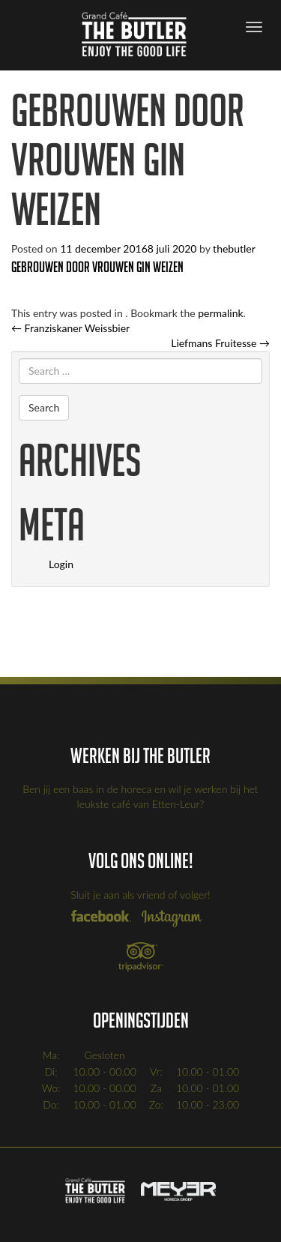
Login (61, 564)
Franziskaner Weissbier (70, 328)
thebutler (234, 248)
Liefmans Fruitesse (220, 343)
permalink (220, 313)
